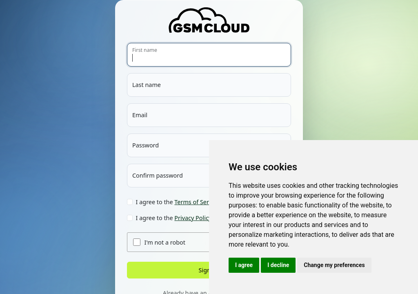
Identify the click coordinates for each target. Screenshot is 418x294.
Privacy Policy (192, 218)
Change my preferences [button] (334, 265)
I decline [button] (278, 265)
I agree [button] (244, 265)
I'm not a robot (165, 242)
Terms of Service (197, 202)
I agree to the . (178, 202)
